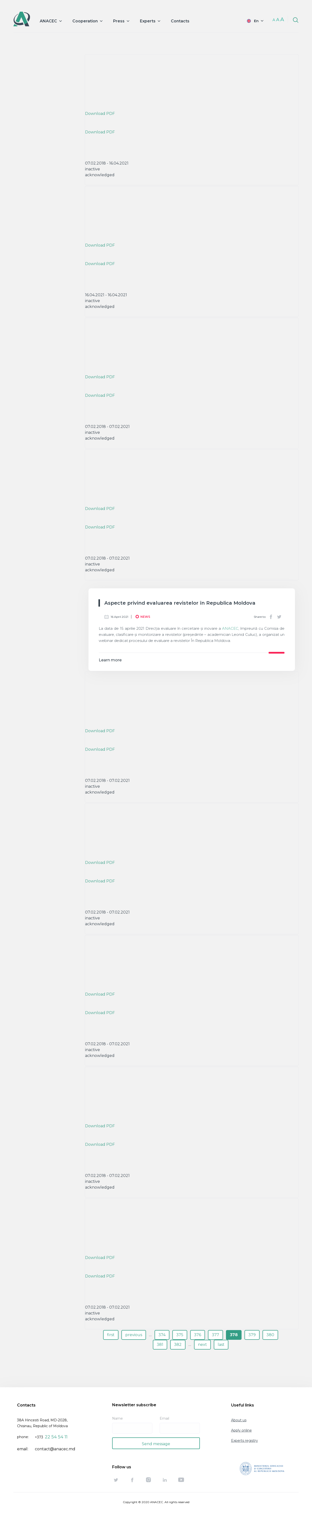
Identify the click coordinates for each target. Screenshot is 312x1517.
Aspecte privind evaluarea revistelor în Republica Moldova (179, 603)
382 (178, 1344)
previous (133, 1334)
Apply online (241, 1430)
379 (252, 1334)
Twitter (279, 616)
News (145, 617)
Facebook (270, 616)
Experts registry (244, 1440)
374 (162, 1334)
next (202, 1344)
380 (270, 1334)
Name (117, 1418)
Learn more (110, 660)
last (221, 1344)
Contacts (180, 21)
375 (179, 1334)
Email (164, 1418)
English (252, 20)
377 (215, 1334)
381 (160, 1344)
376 (197, 1334)
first (111, 1334)
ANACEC (230, 628)
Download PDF (100, 113)
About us (238, 1420)
